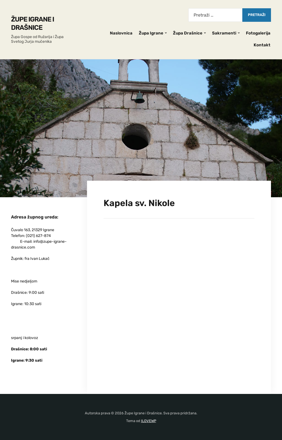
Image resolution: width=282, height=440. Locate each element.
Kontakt (262, 44)
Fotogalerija (258, 33)
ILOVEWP (148, 421)
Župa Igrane (151, 33)
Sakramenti (224, 33)
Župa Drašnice (187, 33)
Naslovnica (121, 33)
